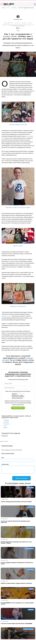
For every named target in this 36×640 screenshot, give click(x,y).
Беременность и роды (18, 395)
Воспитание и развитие (18, 396)
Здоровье (18, 394)
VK (5, 425)
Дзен (6, 427)
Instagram (7, 424)
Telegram (7, 420)
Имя (3, 457)
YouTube (7, 422)
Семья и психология (18, 398)
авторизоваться (21, 25)
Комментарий (5, 464)
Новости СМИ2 (4, 441)
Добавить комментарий (21, 478)
